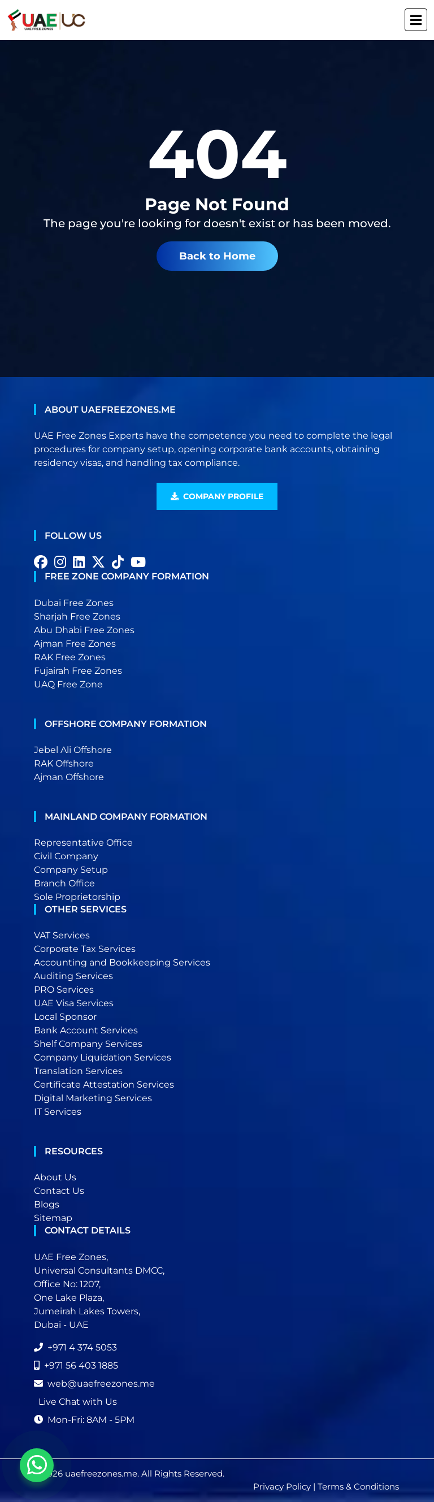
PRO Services (64, 989)
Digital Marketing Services (93, 1098)
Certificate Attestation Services (104, 1084)
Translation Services (78, 1071)
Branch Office (64, 883)
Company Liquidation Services (102, 1057)
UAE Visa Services (74, 1003)
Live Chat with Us (77, 1401)
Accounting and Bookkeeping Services (122, 962)
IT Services (57, 1111)
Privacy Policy (282, 1486)
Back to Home (217, 256)
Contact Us (59, 1190)
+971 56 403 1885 (76, 1365)
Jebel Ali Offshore (73, 749)
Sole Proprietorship (77, 896)
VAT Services (62, 935)
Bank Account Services (86, 1030)
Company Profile (217, 496)
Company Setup (71, 869)
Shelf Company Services (88, 1043)
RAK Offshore (64, 763)
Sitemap (53, 1218)
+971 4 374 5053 (75, 1347)
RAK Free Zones (70, 657)
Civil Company (66, 856)
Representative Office (83, 842)
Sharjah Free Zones (77, 616)
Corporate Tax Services (85, 948)
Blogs (46, 1204)
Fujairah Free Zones (78, 670)
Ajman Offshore (69, 777)
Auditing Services (73, 976)
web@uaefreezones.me (94, 1383)
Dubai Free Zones (74, 603)
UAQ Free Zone (68, 684)
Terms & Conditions (358, 1486)
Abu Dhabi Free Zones (84, 630)
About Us (55, 1177)
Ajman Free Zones (75, 643)
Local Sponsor (65, 1016)
